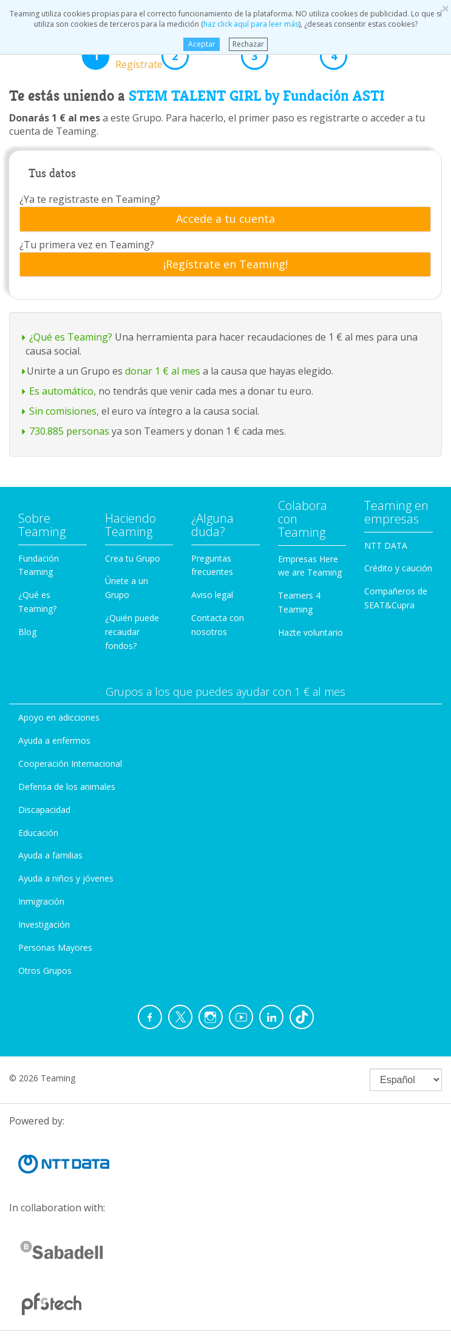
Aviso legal (212, 594)
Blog (27, 632)
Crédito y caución (398, 568)
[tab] (225, 219)
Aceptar (201, 44)
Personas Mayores (55, 947)
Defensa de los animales (66, 786)
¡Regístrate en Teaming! (225, 265)
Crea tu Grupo (132, 558)
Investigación (44, 924)
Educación (38, 832)
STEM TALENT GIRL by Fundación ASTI (257, 96)
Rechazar (248, 44)
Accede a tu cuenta (225, 219)
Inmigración (41, 901)
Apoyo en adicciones (59, 717)
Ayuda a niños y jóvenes (66, 878)
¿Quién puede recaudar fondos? (132, 631)
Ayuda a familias (50, 855)
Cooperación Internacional (70, 763)
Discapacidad (44, 809)
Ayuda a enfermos (54, 740)
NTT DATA (385, 545)
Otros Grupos (45, 970)
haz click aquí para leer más (251, 24)
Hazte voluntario (310, 632)
